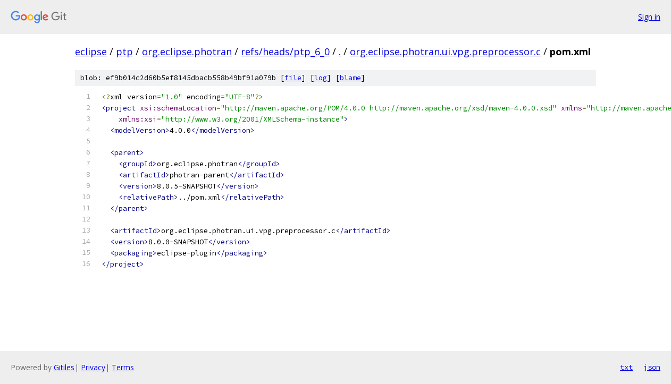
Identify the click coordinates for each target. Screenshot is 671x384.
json (651, 367)
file (292, 77)
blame (350, 77)
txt (626, 367)
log (320, 77)
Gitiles (64, 367)
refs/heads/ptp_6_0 (285, 51)
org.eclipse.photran (187, 51)
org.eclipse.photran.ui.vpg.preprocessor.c (445, 51)
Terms (123, 367)
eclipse (91, 51)
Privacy (93, 367)
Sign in (649, 17)
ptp (124, 51)
